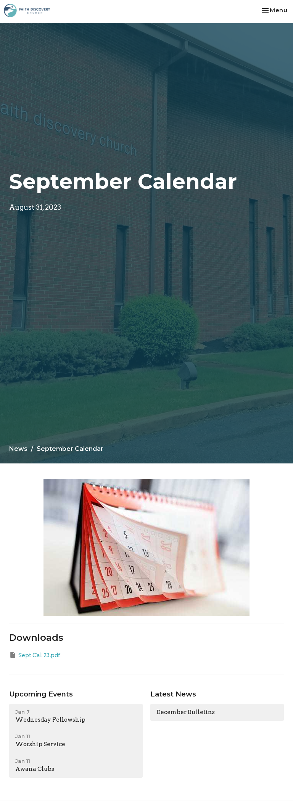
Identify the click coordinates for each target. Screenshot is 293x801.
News (18, 448)
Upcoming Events (41, 694)
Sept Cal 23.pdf (34, 655)
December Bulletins (185, 712)
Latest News (173, 694)
